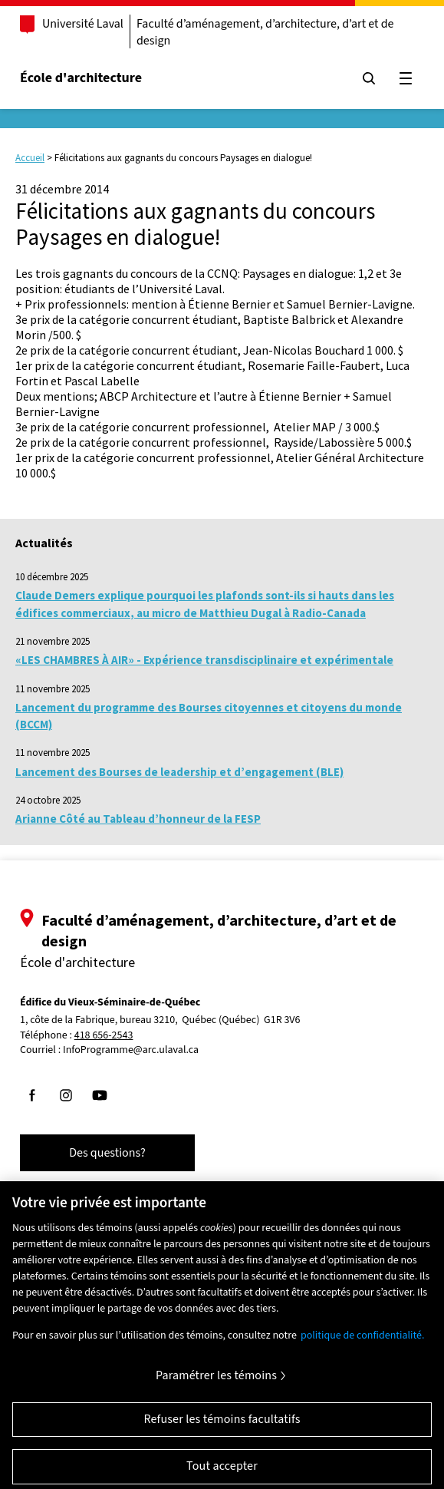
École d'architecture (81, 77)
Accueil (29, 157)
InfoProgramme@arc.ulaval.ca (131, 1050)
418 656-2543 (103, 1035)
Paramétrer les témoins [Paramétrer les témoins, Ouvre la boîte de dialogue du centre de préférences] (216, 1384)
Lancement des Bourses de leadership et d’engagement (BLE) (179, 771)
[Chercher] (368, 78)
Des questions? (107, 1152)
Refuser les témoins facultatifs (221, 1428)
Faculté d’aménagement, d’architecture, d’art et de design (265, 32)
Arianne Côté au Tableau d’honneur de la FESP (138, 818)
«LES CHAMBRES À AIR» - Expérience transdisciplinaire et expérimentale (204, 659)
